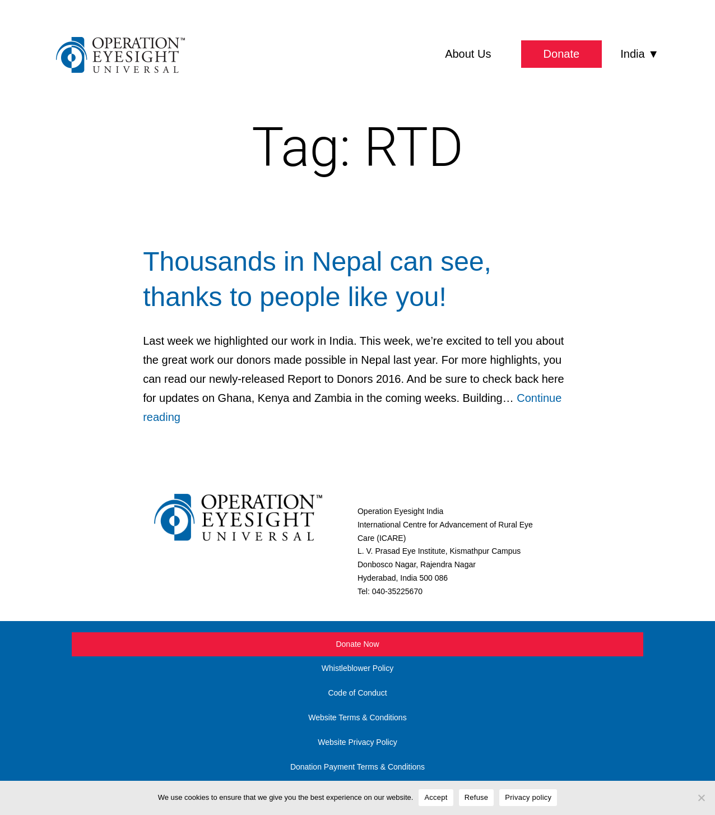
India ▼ (639, 54)
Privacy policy (528, 797)
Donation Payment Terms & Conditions (357, 766)
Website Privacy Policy (357, 742)
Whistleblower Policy (357, 668)
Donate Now (357, 644)
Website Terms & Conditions (357, 717)
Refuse (477, 797)
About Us (468, 54)
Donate (562, 54)
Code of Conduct (357, 692)
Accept (435, 797)
